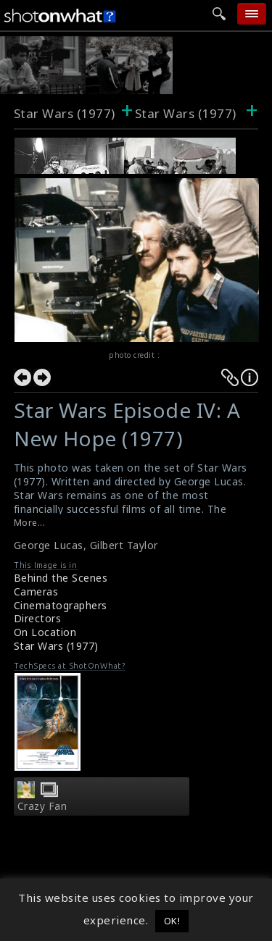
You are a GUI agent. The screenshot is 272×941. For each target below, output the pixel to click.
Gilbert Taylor (124, 545)
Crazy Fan (42, 806)
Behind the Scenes (61, 578)
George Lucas (48, 545)
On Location (45, 632)
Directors (38, 618)
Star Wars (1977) (64, 113)
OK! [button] (172, 920)
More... (30, 522)
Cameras (36, 591)
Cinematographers (60, 605)
